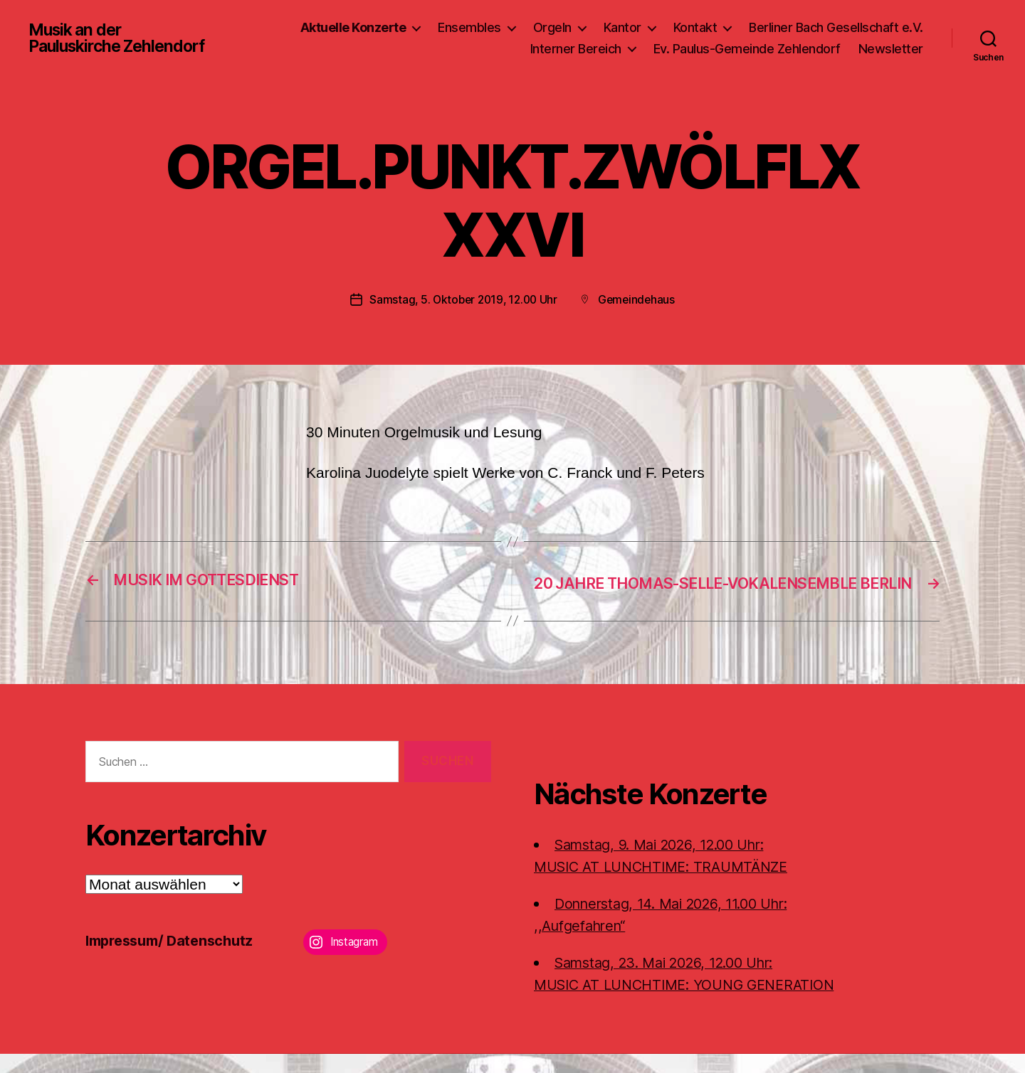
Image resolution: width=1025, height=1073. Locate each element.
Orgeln (552, 27)
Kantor (622, 27)
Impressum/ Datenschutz (174, 959)
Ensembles (469, 27)
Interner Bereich (575, 48)
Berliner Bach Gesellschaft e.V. (836, 27)
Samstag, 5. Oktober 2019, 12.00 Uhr (462, 299)
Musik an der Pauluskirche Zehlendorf (122, 38)
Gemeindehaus (639, 299)
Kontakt (695, 27)
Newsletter (890, 48)
